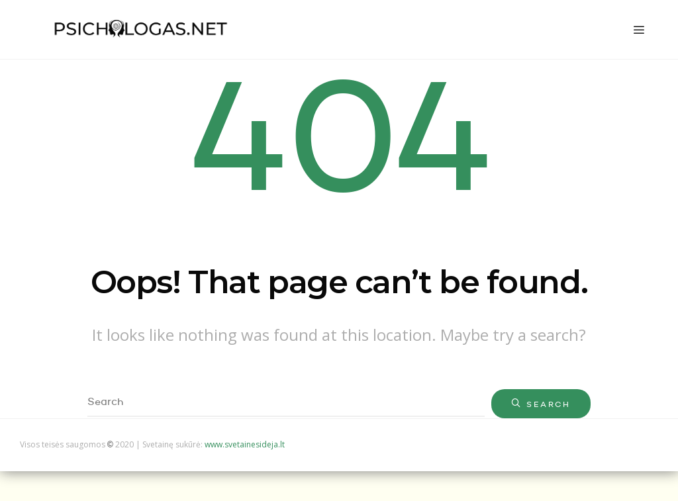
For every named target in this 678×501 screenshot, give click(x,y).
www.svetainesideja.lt (245, 444)
